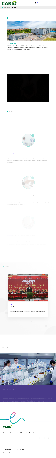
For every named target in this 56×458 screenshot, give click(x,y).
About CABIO (9, 7)
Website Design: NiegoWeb (8, 452)
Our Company (14, 7)
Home (5, 7)
